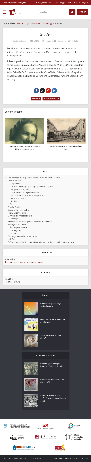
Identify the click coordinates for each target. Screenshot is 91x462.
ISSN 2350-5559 (82, 458)
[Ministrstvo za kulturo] (17, 426)
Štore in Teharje (17, 198)
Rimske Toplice (14, 207)
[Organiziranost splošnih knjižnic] (45, 426)
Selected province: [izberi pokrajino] (14, 2)
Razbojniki (15, 218)
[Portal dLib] (17, 437)
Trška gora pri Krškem (17, 224)
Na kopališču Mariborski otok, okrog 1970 (52, 381)
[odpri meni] (4, 12)
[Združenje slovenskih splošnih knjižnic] (45, 437)
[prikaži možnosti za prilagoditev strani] (44, 2)
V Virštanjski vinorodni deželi (20, 215)
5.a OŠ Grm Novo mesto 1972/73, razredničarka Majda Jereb (53, 398)
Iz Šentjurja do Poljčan (17, 227)
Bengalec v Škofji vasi (20, 189)
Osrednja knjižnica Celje (68, 41)
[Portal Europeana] (74, 426)
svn (56, 2)
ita (65, 2)
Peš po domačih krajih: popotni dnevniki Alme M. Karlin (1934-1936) (34, 177)
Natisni (36, 98)
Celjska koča (16, 183)
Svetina (14, 201)
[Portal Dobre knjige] (24, 447)
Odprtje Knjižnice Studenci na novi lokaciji (52, 321)
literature (9, 262)
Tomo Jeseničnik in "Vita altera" (50, 337)
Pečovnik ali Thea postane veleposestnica (28, 195)
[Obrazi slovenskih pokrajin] (74, 437)
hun (69, 2)
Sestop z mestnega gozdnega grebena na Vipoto (32, 186)
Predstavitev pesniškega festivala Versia (50, 305)
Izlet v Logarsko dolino (17, 213)
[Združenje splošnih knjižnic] (60, 447)
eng (61, 2)
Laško (10, 204)
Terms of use (69, 458)
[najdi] (72, 12)
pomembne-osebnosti (33, 262)
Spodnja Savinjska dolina (18, 210)
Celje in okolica (14, 180)
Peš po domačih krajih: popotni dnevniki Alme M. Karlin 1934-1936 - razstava (41, 242)
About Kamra (57, 458)
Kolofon (11, 239)
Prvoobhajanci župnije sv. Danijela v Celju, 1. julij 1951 (51, 365)
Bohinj (13, 233)
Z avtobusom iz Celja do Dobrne (25, 192)
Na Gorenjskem (15, 230)
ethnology (18, 262)
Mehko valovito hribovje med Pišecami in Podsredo (30, 221)
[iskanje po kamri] (53, 12)
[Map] (82, 12)
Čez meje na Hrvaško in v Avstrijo (22, 236)
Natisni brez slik (51, 98)
